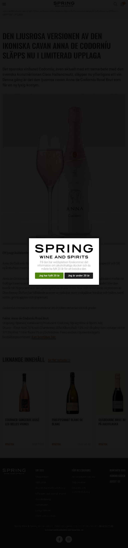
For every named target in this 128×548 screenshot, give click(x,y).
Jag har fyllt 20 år (49, 275)
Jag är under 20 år (79, 275)
